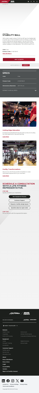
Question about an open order (19, 207)
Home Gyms (24, 332)
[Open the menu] (37, 2)
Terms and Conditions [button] (8, 386)
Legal (4, 364)
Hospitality (5, 334)
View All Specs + (7, 53)
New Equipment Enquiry (19, 196)
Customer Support (19, 200)
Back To (5, 4)
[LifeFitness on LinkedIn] (3, 380)
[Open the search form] (31, 2)
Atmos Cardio (24, 343)
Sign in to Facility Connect (10, 371)
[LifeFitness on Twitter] (17, 380)
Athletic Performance (26, 334)
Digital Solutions (25, 341)
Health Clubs (6, 332)
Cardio (4, 341)
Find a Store (6, 362)
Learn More (6, 136)
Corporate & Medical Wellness (28, 336)
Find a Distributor (8, 359)
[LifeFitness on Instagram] (12, 380)
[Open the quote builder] (34, 2)
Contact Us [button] (5, 384)
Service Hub (6, 352)
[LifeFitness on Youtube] (22, 380)
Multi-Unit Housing (8, 336)
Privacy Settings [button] (14, 384)
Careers (5, 369)
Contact (26, 65)
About (4, 357)
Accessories (5, 345)
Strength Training (7, 343)
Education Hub (7, 354)
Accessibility (6, 366)
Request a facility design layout (19, 204)
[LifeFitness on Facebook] (8, 380)
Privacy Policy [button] (23, 384)
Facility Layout (6, 350)
